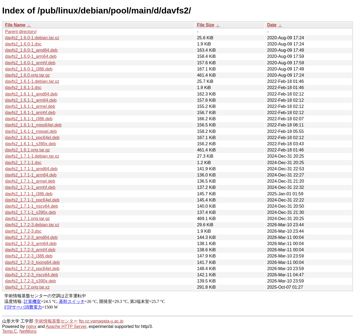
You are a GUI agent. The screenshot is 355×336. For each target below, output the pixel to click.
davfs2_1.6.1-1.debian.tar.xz (32, 81)
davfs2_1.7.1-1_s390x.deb (30, 212)
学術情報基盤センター (56, 321)
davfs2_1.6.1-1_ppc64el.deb (32, 137)
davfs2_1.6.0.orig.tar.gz (27, 75)
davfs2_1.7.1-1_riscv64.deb (31, 206)
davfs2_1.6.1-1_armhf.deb (30, 112)
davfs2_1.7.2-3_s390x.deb (30, 281)
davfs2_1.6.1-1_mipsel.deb (31, 131)
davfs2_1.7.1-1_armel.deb (30, 181)
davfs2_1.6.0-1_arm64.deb (30, 56)
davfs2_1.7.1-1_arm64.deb (30, 175)
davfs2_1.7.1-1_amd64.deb (31, 169)
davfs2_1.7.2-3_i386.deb (28, 256)
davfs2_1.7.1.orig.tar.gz (27, 218)
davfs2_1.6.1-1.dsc (23, 87)
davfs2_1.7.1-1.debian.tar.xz (32, 156)
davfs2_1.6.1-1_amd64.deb (31, 94)
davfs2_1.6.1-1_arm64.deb (30, 100)
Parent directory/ (21, 31)
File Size (205, 25)
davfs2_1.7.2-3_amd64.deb (31, 237)
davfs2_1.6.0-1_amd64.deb (31, 50)
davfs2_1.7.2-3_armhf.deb (30, 249)
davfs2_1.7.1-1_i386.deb (28, 194)
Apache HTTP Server (66, 326)
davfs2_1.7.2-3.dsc (23, 231)
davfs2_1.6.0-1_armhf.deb (30, 63)
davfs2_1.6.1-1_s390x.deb (30, 144)
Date (271, 25)
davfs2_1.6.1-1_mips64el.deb (33, 125)
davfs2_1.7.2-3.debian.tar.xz (32, 224)
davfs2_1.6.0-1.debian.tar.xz (32, 38)
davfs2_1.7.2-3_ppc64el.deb (32, 268)
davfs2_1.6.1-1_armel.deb (30, 106)
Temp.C (9, 331)
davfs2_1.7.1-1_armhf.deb (30, 187)
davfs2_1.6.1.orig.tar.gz (27, 150)
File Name (15, 25)
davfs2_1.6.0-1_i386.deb (28, 69)
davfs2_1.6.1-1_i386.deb (28, 118)
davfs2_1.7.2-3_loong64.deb (32, 262)
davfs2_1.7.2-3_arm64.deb (30, 243)
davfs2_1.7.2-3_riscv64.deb (31, 275)
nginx (31, 326)
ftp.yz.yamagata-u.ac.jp (101, 321)
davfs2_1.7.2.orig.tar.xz (27, 287)
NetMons (28, 331)
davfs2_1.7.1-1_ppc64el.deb (32, 200)
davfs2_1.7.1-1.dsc (23, 162)
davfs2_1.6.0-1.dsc (23, 44)
